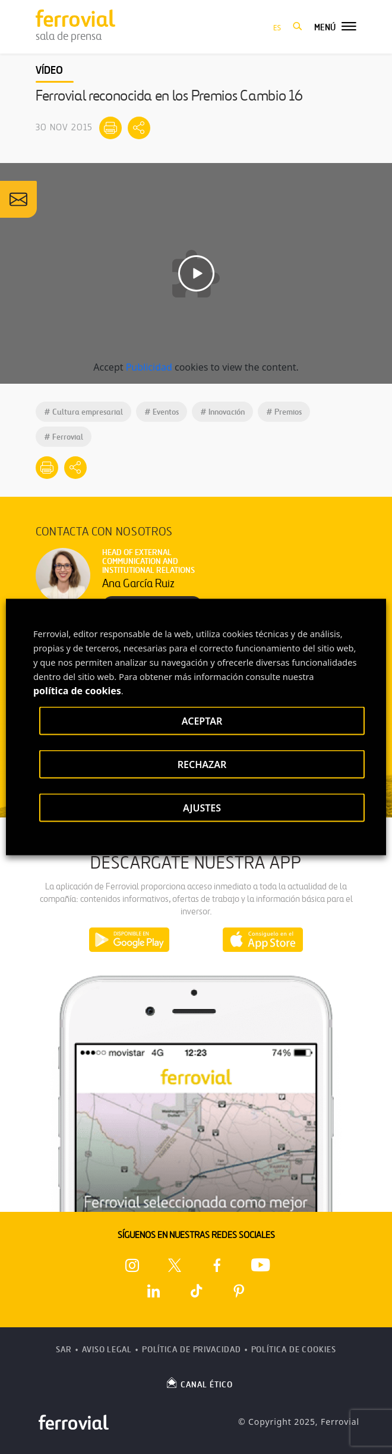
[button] (297, 26)
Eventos (161, 412)
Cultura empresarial (83, 412)
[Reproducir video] (196, 273)
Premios (284, 412)
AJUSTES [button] (202, 807)
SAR (64, 1350)
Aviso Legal (107, 1350)
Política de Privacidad (191, 1350)
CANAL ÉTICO (199, 1382)
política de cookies (77, 690)
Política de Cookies (293, 1350)
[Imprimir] (110, 128)
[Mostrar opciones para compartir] (139, 128)
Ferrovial (63, 437)
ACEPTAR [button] (202, 721)
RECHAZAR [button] (202, 764)
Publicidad (149, 367)
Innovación (222, 412)
